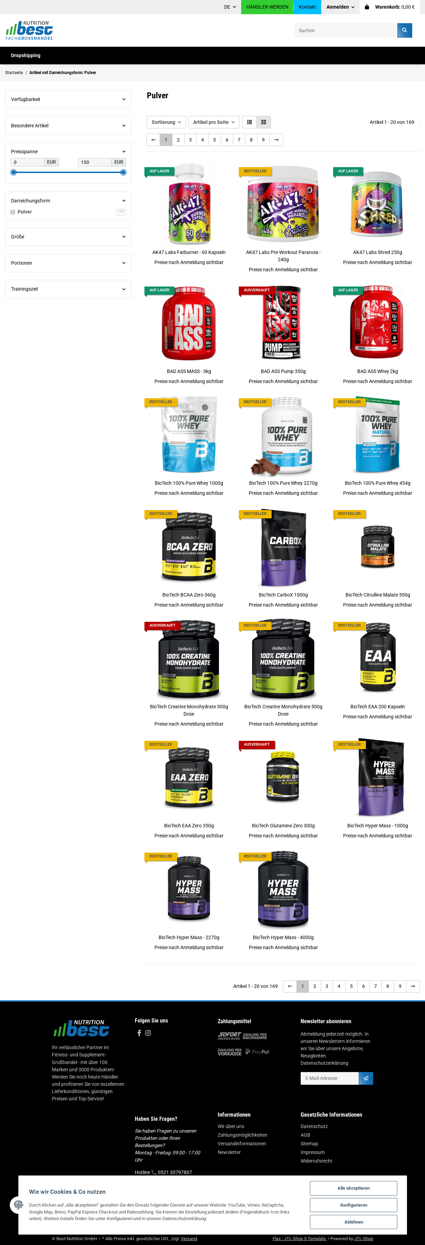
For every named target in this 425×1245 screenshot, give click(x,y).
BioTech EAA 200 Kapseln (377, 706)
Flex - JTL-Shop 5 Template (300, 1238)
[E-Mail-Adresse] (330, 1078)
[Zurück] (153, 140)
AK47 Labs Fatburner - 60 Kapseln (189, 252)
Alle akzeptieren (354, 1188)
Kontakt (307, 7)
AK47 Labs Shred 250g (377, 252)
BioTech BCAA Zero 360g (189, 595)
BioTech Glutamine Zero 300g (283, 825)
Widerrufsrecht (316, 1161)
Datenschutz (314, 1126)
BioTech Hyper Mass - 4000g (283, 937)
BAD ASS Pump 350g (283, 371)
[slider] (13, 172)
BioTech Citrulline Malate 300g (378, 595)
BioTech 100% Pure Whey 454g (377, 483)
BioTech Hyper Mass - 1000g (377, 825)
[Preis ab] (28, 162)
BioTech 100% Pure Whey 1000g (189, 483)
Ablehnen (353, 1222)
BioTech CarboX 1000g (283, 595)
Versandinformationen (242, 1143)
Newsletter (229, 1152)
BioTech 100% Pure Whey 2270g (283, 483)
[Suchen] (346, 30)
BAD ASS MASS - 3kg (189, 371)
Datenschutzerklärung (324, 1063)
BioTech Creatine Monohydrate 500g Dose (283, 710)
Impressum (313, 1152)
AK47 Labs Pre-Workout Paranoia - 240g (283, 255)
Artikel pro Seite (211, 122)
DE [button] (227, 7)
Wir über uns (231, 1126)
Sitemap (309, 1143)
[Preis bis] (95, 162)
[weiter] (276, 140)
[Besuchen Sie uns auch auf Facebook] (139, 1033)
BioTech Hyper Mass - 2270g (189, 937)
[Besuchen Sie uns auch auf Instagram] (147, 1033)
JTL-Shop (363, 1238)
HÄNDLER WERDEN (267, 7)
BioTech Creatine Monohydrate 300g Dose (189, 710)
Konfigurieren (353, 1205)
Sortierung (163, 122)
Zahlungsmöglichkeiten (242, 1135)
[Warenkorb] (390, 7)
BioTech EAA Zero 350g (189, 825)
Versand (189, 1238)
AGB (305, 1135)
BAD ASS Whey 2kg (377, 371)
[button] (340, 7)
